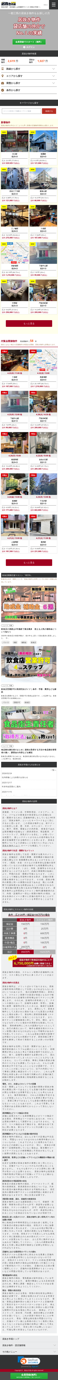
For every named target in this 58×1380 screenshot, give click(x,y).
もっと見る (29, 323)
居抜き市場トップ (10, 1338)
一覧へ (53, 770)
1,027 (41, 61)
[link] (29, 1362)
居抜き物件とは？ (11, 845)
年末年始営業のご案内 (11, 786)
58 (31, 341)
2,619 (11, 61)
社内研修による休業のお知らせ (15, 777)
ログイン (29, 47)
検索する (49, 111)
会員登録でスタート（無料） (29, 41)
